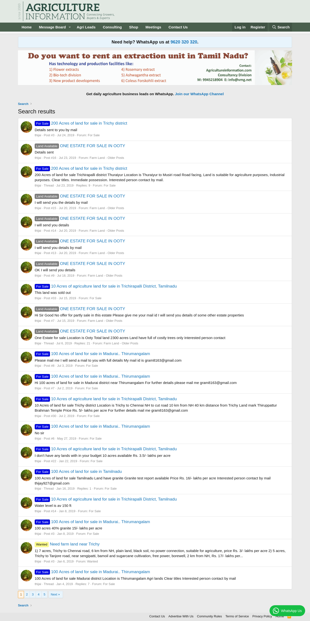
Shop (133, 27)
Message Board (52, 27)
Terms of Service (237, 616)
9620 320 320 (184, 42)
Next (54, 594)
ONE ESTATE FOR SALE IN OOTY (80, 146)
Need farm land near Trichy (67, 544)
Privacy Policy (262, 616)
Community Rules (209, 616)
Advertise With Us (180, 616)
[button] (69, 27)
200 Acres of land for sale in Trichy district (81, 123)
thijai (38, 135)
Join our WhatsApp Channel (199, 94)
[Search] (280, 27)
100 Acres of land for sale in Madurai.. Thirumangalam (92, 353)
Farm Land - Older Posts (107, 158)
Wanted (92, 561)
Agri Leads (86, 27)
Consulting (112, 27)
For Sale (94, 135)
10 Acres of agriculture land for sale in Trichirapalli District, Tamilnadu (106, 286)
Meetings (153, 27)
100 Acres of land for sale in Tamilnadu (78, 471)
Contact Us (178, 27)
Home (27, 27)
